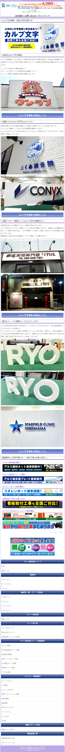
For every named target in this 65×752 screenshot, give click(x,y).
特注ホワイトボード (8, 707)
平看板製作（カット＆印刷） (11, 637)
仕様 (3, 566)
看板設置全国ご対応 (8, 738)
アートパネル (6, 584)
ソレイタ (4, 588)
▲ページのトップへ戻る (56, 532)
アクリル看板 (6, 672)
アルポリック (6, 597)
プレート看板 (6, 645)
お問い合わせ (30, 16)
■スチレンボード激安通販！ (14, 487)
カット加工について (8, 628)
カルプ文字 (5, 716)
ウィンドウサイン (7, 681)
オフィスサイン (7, 712)
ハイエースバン (7, 606)
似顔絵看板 (5, 698)
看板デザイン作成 (7, 729)
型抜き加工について (8, 632)
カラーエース (6, 579)
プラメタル (5, 601)
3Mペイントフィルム (8, 742)
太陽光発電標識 (7, 654)
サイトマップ (44, 16)
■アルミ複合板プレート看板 (14, 475)
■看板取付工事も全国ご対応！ (15, 499)
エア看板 (4, 685)
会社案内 (19, 16)
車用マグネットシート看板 (10, 694)
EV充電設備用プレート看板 (11, 650)
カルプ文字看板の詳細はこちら (32, 115)
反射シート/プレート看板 (10, 659)
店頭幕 (4, 720)
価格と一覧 (5, 571)
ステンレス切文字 (7, 690)
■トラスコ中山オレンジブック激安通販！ (19, 511)
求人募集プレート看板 (9, 663)
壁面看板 (4, 703)
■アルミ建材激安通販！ (12, 462)
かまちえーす (6, 610)
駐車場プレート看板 (8, 667)
